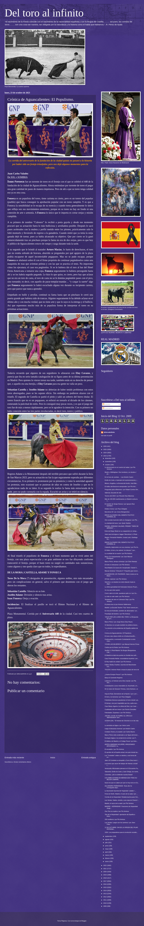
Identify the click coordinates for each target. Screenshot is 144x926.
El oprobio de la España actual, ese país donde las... (122, 752)
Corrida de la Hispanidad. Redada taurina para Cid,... (122, 797)
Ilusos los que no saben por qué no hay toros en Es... (122, 783)
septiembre (109, 836)
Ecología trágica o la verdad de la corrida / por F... (121, 738)
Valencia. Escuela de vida (113, 492)
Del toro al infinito (44, 13)
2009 (105, 906)
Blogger (83, 921)
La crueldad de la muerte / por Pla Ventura (118, 553)
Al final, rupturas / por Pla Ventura (116, 579)
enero (107, 861)
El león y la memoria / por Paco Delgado (118, 697)
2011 (105, 900)
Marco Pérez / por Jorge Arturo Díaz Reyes (119, 622)
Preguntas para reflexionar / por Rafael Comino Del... (122, 489)
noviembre (108, 461)
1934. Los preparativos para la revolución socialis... (121, 832)
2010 (105, 903)
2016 (105, 884)
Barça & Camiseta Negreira (113, 677)
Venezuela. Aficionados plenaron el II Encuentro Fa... (122, 768)
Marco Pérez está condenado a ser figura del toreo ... (122, 735)
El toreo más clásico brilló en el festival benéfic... (120, 636)
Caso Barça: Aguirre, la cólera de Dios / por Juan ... (121, 706)
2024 (105, 452)
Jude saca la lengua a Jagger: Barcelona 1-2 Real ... (122, 534)
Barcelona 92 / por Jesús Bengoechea (117, 512)
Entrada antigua (88, 757)
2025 (105, 449)
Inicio (52, 757)
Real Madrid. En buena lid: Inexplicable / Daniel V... (121, 568)
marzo (107, 855)
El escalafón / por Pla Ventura (114, 749)
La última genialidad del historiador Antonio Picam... (121, 587)
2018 (105, 878)
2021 (105, 868)
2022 (105, 865)
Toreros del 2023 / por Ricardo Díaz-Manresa (119, 496)
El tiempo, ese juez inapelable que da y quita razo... (121, 703)
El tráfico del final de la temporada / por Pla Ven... (121, 486)
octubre (107, 464)
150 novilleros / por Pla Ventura (115, 819)
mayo (107, 849)
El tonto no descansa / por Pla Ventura (117, 564)
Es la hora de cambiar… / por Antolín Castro (119, 477)
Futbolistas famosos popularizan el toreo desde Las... (122, 700)
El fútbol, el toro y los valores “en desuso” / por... (120, 550)
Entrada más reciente (14, 757)
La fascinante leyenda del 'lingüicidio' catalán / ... (120, 791)
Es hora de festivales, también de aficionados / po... (121, 611)
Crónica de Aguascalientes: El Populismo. (118, 633)
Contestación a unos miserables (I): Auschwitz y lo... (121, 686)
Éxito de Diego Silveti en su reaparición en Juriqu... (121, 531)
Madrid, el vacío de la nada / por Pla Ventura (119, 803)
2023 (105, 456)
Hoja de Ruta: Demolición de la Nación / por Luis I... (121, 694)
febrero (107, 858)
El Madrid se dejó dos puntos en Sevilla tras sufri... (121, 655)
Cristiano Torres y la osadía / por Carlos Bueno (120, 732)
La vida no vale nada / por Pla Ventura (117, 596)
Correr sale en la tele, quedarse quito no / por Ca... (121, 593)
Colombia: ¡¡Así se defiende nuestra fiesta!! (119, 774)
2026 (105, 446)
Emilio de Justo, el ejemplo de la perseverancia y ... (121, 480)
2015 (105, 887)
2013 (105, 893)
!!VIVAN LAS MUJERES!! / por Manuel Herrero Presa (122, 644)
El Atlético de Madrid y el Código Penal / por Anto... (121, 741)
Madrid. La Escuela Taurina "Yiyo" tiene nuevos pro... (122, 607)
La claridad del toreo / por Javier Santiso (118, 523)
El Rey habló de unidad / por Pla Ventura (118, 661)
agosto (107, 839)
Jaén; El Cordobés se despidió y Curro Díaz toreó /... (122, 760)
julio (106, 842)
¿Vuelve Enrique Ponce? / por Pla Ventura (118, 674)
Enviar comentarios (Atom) (22, 762)
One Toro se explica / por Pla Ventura (117, 811)
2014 (105, 890)
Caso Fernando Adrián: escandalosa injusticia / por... (122, 658)
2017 (105, 881)
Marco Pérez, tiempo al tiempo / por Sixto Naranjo (121, 561)
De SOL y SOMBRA (17, 177)
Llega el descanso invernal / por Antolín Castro (120, 728)
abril (106, 852)
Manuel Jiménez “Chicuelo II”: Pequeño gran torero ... (122, 571)
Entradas (106, 404)
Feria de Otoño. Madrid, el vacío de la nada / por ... (121, 794)
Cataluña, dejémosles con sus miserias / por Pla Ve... (122, 547)
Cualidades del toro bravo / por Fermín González (120, 709)
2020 (105, 871)
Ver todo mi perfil (106, 435)
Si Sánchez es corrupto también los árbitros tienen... (122, 625)
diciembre (108, 458)
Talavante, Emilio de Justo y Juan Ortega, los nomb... (122, 771)
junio (106, 845)
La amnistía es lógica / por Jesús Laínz (117, 725)
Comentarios (108, 408)
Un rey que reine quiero (112, 590)
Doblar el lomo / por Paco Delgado (116, 509)
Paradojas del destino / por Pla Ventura (117, 614)
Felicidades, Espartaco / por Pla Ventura (118, 712)
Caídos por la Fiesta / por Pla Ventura (117, 647)
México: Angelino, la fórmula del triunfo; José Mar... (121, 483)
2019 (105, 875)
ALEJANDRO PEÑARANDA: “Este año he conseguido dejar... (118, 786)
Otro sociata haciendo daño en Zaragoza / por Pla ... (122, 520)
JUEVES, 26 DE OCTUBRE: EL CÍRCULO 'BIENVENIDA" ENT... (118, 716)
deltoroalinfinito (109, 432)
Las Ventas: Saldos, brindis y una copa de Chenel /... (122, 800)
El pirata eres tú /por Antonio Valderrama (118, 604)
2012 (105, 897)
